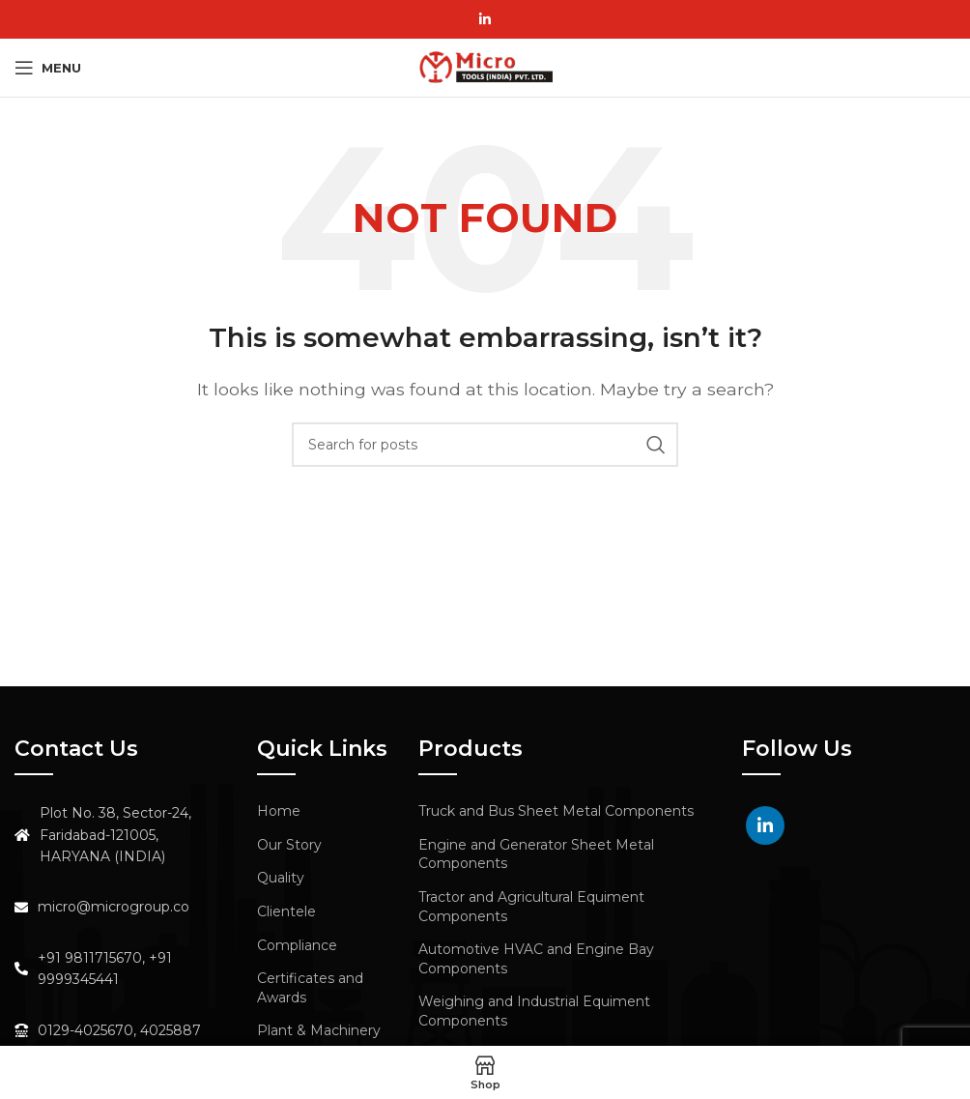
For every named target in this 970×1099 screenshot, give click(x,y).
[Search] (485, 444)
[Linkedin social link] (485, 19)
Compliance (297, 945)
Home (278, 811)
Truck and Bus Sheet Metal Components (556, 811)
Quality (280, 877)
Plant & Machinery (319, 1030)
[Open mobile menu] (48, 67)
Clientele (286, 911)
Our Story (289, 844)
